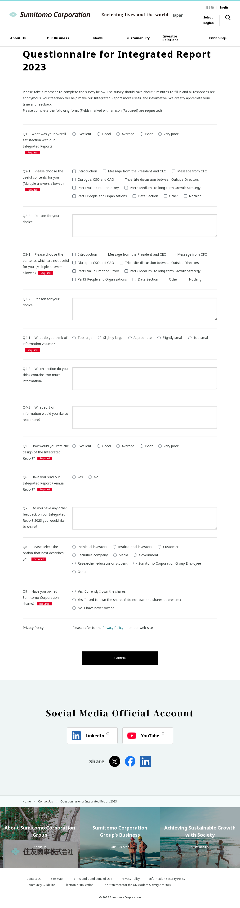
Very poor (168, 134)
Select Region (208, 20)
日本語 (209, 7)
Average (125, 134)
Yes (77, 477)
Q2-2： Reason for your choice (41, 218)
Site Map (57, 879)
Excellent (81, 134)
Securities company (90, 555)
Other (171, 196)
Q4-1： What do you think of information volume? (45, 340)
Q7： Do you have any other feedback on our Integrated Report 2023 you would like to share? (45, 517)
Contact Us (34, 879)
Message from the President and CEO (134, 171)
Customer (168, 546)
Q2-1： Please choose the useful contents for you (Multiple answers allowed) (43, 177)
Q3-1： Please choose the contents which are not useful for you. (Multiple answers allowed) (46, 263)
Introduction (84, 171)
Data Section (145, 196)
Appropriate (140, 337)
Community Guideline (41, 885)
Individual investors (89, 546)
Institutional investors (132, 546)
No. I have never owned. (93, 608)
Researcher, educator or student (100, 563)
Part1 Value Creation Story (95, 187)
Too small (198, 337)
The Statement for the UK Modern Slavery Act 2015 (137, 885)
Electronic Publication (79, 885)
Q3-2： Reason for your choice (41, 302)
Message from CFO (189, 171)
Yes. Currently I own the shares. (99, 591)
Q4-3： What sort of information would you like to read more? (45, 413)
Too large (82, 337)
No (93, 477)
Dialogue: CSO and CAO (93, 179)
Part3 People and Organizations (99, 196)
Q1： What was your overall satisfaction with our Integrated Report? (44, 140)
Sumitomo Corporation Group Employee (167, 563)
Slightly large (110, 337)
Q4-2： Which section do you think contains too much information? (45, 374)
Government (146, 555)
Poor (146, 134)
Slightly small (169, 337)
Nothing (192, 196)
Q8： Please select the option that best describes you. (43, 552)
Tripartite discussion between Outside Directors (159, 179)
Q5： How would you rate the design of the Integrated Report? (46, 452)
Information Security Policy (167, 879)
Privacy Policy (115, 627)
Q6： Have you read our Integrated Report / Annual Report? (43, 483)
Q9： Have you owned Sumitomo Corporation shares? (41, 597)
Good (104, 134)
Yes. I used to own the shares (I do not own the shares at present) (126, 599)
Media (120, 555)
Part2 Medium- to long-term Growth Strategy (162, 187)
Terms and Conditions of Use (92, 879)
